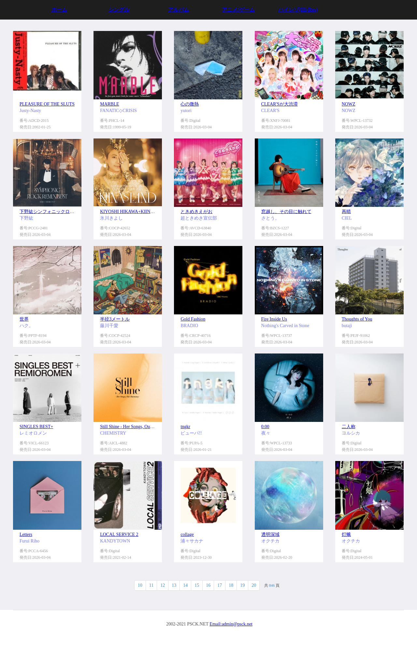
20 (254, 585)
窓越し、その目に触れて (286, 211)
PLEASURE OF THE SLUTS (47, 104)
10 (140, 585)
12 (162, 585)
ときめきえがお (196, 211)
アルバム (178, 9)
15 (196, 585)
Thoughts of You (357, 319)
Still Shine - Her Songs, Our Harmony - (136, 426)
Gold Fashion (192, 319)
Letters (26, 534)
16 (208, 585)
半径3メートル (115, 319)
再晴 (346, 211)
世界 (24, 319)
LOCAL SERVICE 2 (119, 534)
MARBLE (109, 104)
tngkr (185, 426)
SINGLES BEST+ (36, 426)
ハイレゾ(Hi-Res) (298, 9)
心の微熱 (189, 104)
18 (231, 585)
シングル (118, 9)
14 (185, 585)
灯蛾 (346, 534)
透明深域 (270, 534)
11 (151, 585)
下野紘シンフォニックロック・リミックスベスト (70, 211)
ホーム (59, 9)
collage (187, 534)
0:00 (265, 426)
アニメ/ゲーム (238, 9)
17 (219, 585)
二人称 (348, 426)
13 (174, 585)
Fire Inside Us (274, 319)
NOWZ (348, 104)
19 (242, 585)
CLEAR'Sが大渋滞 (279, 104)
